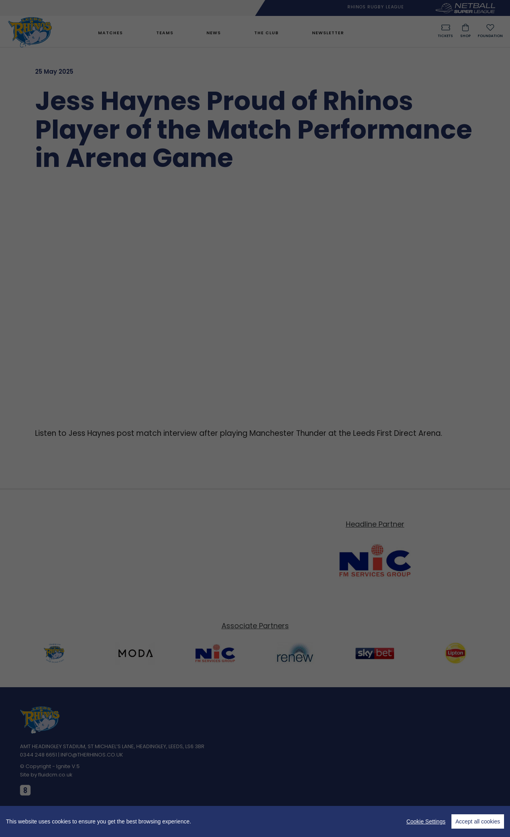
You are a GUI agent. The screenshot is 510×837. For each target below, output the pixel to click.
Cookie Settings (425, 821)
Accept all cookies (477, 821)
